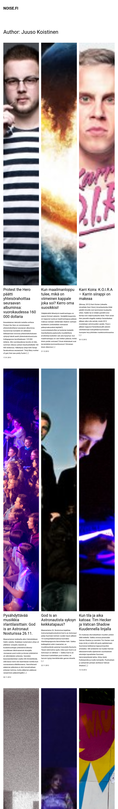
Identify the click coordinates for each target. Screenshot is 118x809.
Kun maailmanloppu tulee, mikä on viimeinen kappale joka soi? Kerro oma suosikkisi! (57, 298)
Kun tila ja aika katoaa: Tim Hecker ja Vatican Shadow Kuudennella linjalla (95, 622)
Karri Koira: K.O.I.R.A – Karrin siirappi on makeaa (96, 294)
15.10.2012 (83, 670)
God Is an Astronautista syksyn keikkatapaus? (58, 620)
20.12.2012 (83, 340)
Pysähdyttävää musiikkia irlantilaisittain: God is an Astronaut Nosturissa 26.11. (19, 624)
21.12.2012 (45, 351)
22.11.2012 (45, 665)
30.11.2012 (7, 677)
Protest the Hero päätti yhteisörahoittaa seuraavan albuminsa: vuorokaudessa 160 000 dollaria (19, 303)
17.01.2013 (7, 357)
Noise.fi (10, 8)
